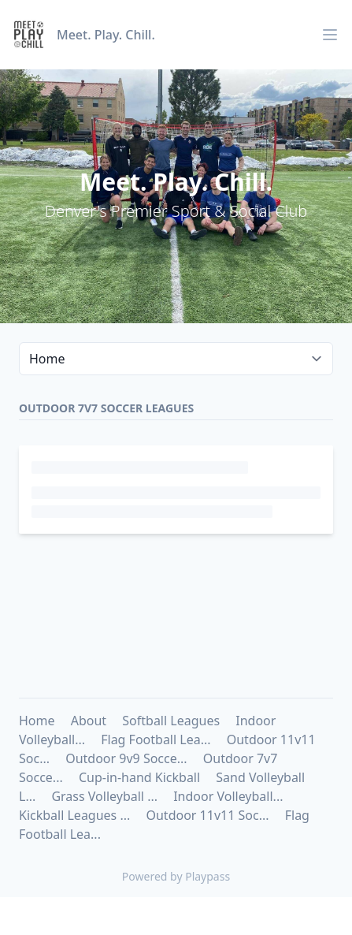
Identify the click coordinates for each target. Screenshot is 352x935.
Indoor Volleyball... (228, 796)
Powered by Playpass (176, 876)
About (88, 720)
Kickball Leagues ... (74, 815)
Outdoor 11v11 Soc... (207, 815)
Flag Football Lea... (155, 739)
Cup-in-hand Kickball (139, 777)
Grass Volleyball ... (104, 796)
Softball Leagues (171, 720)
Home (37, 720)
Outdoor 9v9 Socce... (126, 758)
